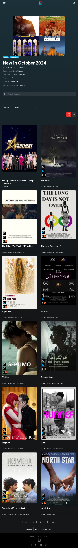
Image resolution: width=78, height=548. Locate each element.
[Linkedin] (45, 545)
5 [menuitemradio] (47, 522)
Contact (45, 536)
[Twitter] (41, 545)
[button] (4, 3)
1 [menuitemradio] (33, 522)
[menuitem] (54, 522)
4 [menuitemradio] (44, 522)
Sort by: (6, 107)
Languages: (7, 74)
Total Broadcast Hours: (11, 85)
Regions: (6, 78)
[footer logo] (39, 540)
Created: (6, 81)
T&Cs (39, 536)
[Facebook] (32, 545)
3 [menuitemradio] (40, 522)
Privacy (32, 536)
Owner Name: (8, 71)
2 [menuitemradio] (36, 522)
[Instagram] (36, 545)
